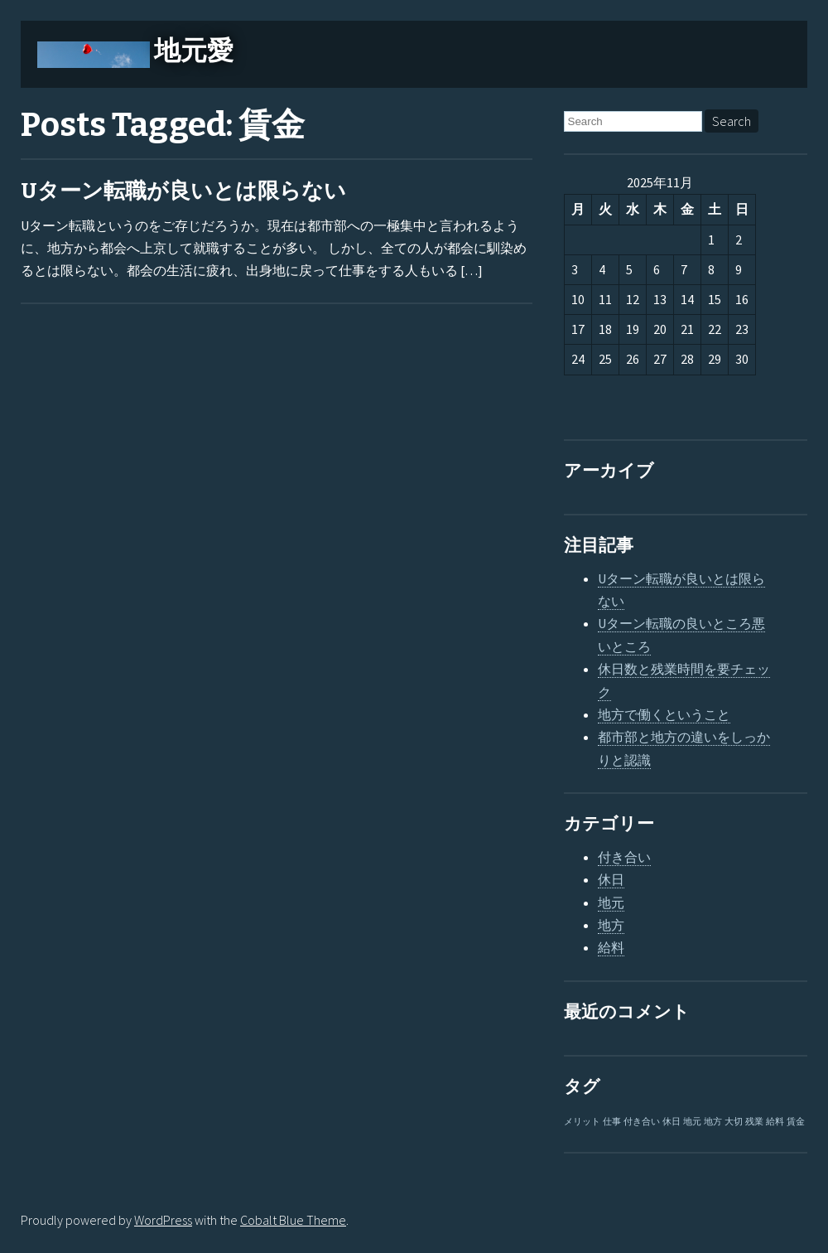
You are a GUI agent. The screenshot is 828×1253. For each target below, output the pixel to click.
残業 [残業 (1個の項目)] (754, 1121)
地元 (611, 902)
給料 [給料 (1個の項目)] (775, 1121)
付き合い (624, 857)
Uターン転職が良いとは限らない (183, 191)
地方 (611, 925)
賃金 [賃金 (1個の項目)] (796, 1121)
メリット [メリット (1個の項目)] (582, 1121)
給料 (611, 947)
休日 (611, 879)
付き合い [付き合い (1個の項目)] (641, 1121)
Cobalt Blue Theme (293, 1220)
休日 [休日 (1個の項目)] (671, 1121)
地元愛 (193, 50)
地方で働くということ (664, 714)
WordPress (163, 1220)
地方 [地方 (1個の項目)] (713, 1121)
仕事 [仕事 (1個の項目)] (612, 1121)
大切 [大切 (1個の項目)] (733, 1121)
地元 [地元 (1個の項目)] (692, 1121)
